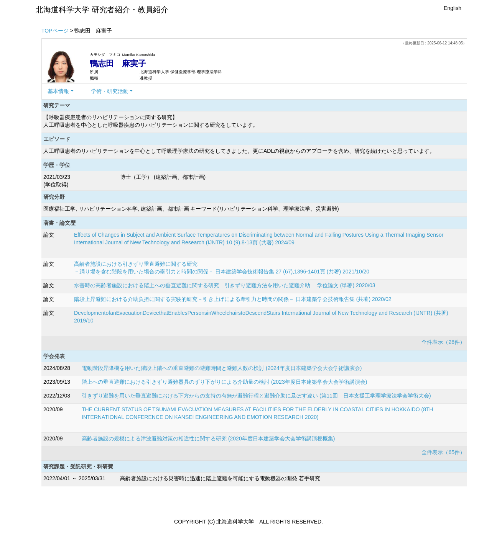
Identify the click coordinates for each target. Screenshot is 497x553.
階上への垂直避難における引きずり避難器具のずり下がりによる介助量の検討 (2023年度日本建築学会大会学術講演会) (224, 382)
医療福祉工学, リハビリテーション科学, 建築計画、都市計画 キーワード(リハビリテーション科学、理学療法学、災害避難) (191, 209)
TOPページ (55, 31)
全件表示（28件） (443, 342)
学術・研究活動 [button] (109, 91)
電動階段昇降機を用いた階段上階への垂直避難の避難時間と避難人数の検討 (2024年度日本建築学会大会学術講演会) (222, 368)
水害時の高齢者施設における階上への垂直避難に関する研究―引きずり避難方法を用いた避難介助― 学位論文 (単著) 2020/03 (224, 285)
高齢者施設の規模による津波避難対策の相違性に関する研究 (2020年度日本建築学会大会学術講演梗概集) (208, 438)
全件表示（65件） (443, 452)
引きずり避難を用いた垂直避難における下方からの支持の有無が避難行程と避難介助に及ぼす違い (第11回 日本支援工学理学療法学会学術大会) (256, 396)
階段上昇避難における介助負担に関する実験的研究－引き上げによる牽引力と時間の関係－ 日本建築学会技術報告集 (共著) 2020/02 (233, 299)
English (452, 8)
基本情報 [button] (58, 91)
